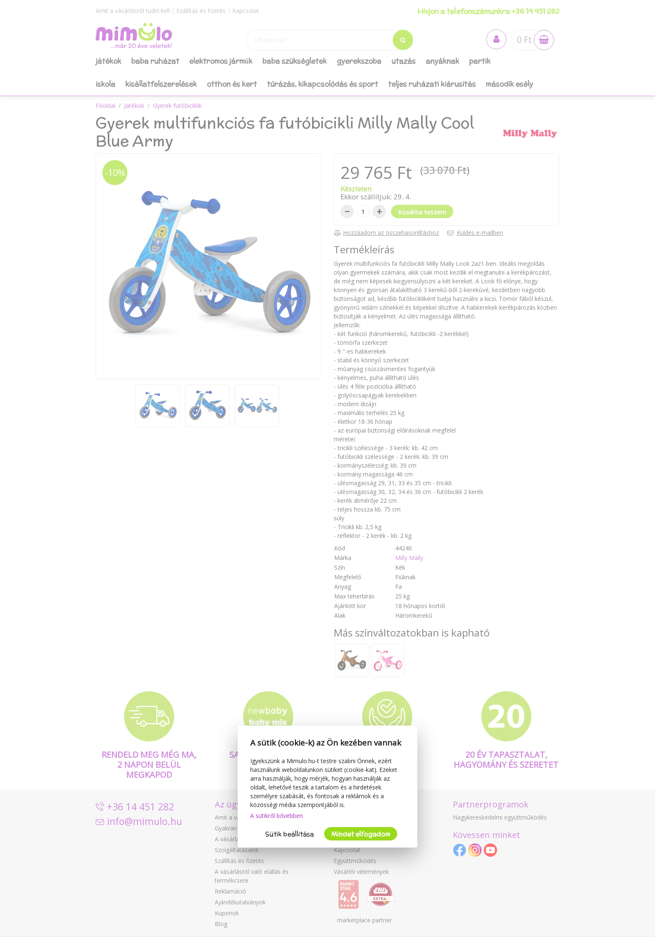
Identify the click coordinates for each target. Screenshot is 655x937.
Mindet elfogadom (360, 834)
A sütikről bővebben (276, 816)
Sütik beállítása (289, 834)
